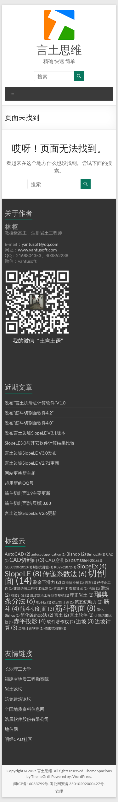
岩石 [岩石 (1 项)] (90, 582)
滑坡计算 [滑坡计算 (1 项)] (20, 595)
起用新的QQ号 (19, 483)
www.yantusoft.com (37, 249)
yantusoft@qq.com (40, 244)
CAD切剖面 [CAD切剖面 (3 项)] (26, 560)
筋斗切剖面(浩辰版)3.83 (28, 503)
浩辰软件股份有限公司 (27, 719)
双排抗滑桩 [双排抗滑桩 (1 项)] (73, 582)
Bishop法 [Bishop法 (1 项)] (96, 554)
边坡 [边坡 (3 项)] (85, 621)
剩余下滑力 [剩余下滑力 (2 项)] (47, 582)
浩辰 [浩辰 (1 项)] (94, 588)
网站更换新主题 (20, 473)
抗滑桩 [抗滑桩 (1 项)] (60, 588)
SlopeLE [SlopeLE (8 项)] (23, 573)
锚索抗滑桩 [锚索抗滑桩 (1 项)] (55, 628)
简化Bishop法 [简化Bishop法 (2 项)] (36, 615)
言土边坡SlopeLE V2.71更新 (32, 463)
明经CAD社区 (18, 739)
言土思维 (59, 49)
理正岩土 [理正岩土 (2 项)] (81, 595)
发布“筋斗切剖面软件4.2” (29, 412)
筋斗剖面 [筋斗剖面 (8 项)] (75, 607)
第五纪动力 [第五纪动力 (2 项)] (89, 601)
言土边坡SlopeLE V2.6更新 (31, 513)
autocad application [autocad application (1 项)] (48, 554)
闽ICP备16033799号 (30, 783)
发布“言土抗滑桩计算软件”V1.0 (35, 402)
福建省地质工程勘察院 (27, 679)
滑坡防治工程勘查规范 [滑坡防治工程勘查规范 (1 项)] (49, 595)
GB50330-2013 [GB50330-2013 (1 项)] (18, 567)
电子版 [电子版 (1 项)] (43, 602)
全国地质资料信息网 (24, 709)
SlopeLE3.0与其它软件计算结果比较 (40, 443)
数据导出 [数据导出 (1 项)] (78, 588)
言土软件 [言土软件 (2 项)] (81, 615)
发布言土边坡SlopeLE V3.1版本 (35, 432)
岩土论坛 (13, 689)
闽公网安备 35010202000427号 (77, 783)
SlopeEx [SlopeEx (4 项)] (92, 566)
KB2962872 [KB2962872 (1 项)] (65, 567)
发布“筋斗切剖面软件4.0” (29, 422)
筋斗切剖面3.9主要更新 (27, 493)
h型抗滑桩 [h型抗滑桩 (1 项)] (43, 567)
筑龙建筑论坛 (18, 699)
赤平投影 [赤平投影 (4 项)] (30, 621)
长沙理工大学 (18, 669)
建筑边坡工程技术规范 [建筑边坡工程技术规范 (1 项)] (33, 588)
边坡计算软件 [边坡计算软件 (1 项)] (30, 628)
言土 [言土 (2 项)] (61, 615)
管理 (59, 791)
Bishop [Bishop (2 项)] (76, 554)
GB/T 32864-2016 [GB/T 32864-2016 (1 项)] (86, 560)
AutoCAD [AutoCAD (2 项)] (17, 554)
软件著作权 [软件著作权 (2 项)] (61, 621)
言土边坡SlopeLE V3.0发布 (31, 453)
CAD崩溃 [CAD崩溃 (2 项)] (57, 560)
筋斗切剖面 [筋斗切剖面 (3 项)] (37, 608)
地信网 (11, 729)
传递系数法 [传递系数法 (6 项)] (64, 573)
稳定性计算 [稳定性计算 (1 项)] (63, 602)
